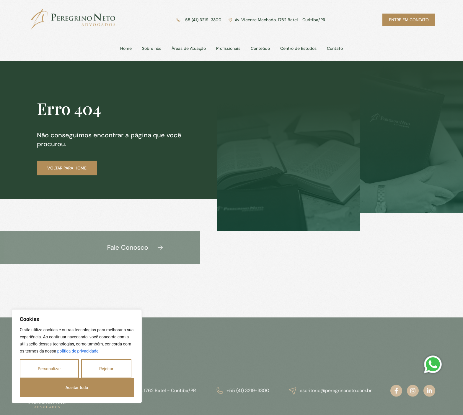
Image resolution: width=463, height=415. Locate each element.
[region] (77, 356)
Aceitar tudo (77, 387)
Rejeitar (106, 368)
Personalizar (49, 368)
